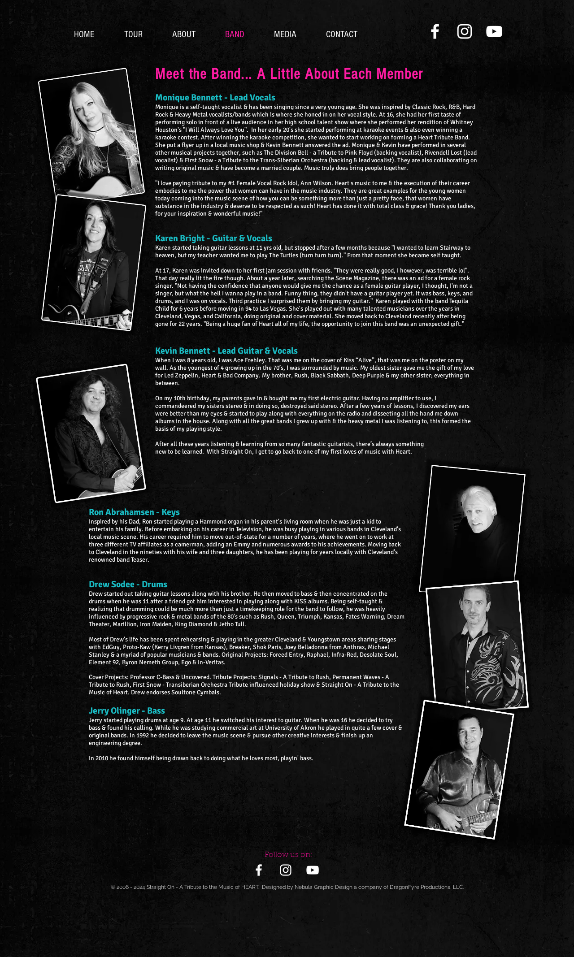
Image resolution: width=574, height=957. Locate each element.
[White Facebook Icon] (435, 31)
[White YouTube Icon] (494, 31)
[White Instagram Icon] (464, 31)
